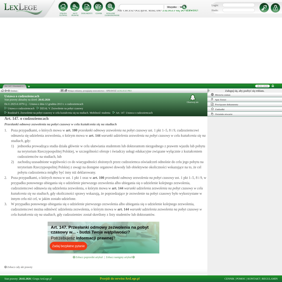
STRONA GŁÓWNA (63, 14)
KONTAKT (254, 278)
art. (71, 130)
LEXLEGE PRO (124, 91)
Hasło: (215, 10)
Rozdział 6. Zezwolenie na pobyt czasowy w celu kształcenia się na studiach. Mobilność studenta (57, 112)
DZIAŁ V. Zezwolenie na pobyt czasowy (60, 108)
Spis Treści (218, 99)
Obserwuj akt (193, 98)
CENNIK (98, 13)
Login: (215, 5)
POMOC (241, 278)
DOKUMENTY (87, 13)
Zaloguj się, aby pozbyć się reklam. (244, 90)
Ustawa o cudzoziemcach (21, 96)
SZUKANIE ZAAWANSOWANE (111, 14)
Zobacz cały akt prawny (18, 267)
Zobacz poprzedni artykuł (88, 257)
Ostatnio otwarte (221, 113)
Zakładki (218, 109)
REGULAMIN (270, 278)
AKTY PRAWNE (75, 14)
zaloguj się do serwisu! (180, 10)
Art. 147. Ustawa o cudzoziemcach (133, 112)
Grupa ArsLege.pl (42, 278)
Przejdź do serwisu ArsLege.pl (120, 278)
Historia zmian (220, 94)
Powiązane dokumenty (224, 104)
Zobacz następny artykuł (120, 257)
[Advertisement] (141, 50)
